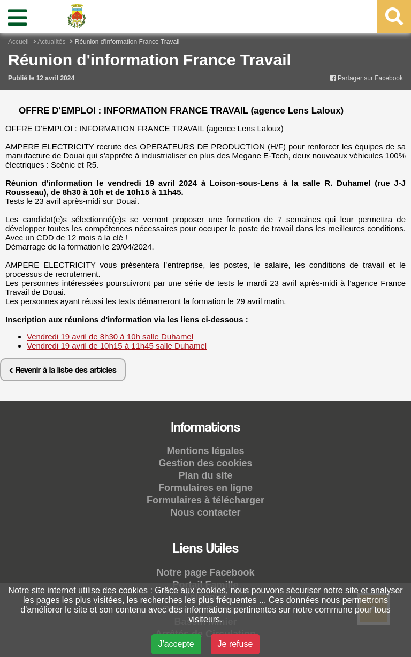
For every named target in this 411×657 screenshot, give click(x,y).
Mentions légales (205, 450)
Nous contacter (205, 512)
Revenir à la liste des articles (63, 370)
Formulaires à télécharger (205, 500)
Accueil (18, 42)
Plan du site (205, 475)
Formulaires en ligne (205, 487)
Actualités (51, 42)
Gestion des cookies (205, 463)
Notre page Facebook (205, 572)
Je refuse (235, 643)
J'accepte (176, 643)
